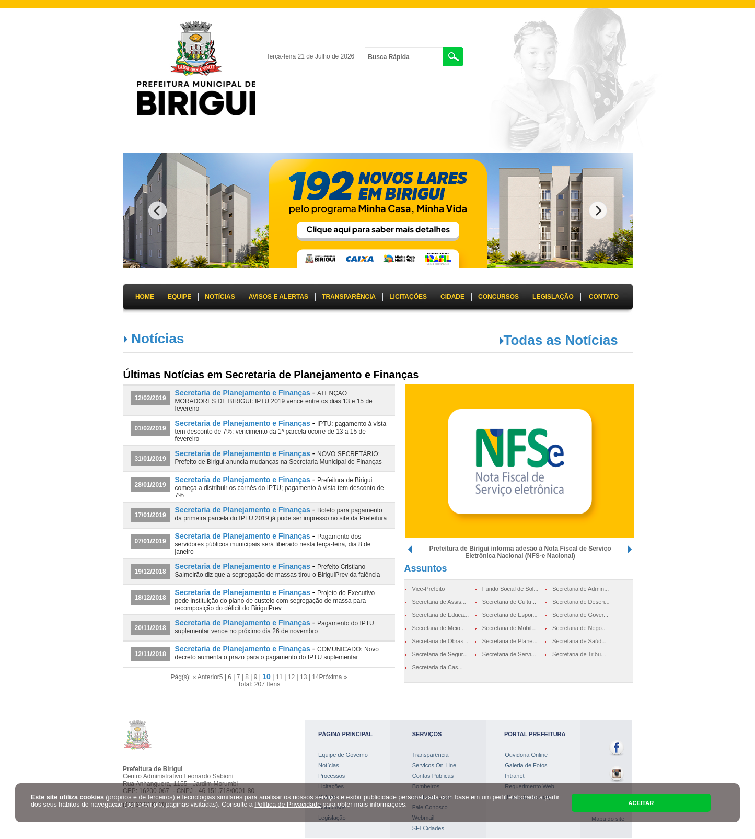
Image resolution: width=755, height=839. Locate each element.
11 (279, 677)
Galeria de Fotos (526, 765)
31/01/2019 (150, 458)
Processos (331, 776)
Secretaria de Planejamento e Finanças (242, 393)
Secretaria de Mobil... (509, 628)
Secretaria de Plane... (510, 641)
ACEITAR (641, 803)
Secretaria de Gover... (580, 615)
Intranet (514, 776)
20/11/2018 (150, 628)
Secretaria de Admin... (580, 589)
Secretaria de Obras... (440, 641)
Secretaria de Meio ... (439, 628)
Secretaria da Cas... (437, 667)
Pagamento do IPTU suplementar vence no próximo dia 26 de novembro (274, 627)
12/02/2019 (150, 398)
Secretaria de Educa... (440, 615)
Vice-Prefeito (428, 589)
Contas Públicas (433, 776)
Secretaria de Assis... (439, 602)
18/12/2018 (150, 597)
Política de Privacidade (287, 804)
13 (303, 677)
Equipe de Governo (343, 755)
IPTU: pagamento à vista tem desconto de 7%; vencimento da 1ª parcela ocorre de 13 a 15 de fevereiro (281, 431)
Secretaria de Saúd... (579, 641)
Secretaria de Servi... (509, 654)
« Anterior (205, 677)
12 (291, 677)
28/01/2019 (150, 484)
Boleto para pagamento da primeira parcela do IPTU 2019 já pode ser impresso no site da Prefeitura (281, 514)
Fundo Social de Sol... (510, 589)
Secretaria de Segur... (440, 654)
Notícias (328, 765)
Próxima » (333, 677)
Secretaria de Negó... (579, 628)
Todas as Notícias (561, 340)
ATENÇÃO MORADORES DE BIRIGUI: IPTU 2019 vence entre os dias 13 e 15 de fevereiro (274, 401)
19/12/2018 (150, 571)
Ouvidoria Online (526, 755)
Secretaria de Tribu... (579, 654)
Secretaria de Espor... (510, 615)
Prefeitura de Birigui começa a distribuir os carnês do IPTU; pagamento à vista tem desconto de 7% (279, 487)
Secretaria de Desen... (580, 602)
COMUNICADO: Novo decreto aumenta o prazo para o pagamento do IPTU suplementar (277, 653)
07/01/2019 (150, 541)
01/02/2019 (150, 428)
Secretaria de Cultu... (509, 602)
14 (315, 677)
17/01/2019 (150, 515)
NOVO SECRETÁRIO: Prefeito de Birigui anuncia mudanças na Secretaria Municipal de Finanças (278, 457)
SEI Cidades (428, 828)
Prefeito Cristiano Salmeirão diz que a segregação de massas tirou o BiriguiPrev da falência (277, 570)
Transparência (430, 755)
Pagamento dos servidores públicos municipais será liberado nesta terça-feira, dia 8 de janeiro (273, 544)
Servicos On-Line (434, 765)
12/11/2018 (150, 654)
